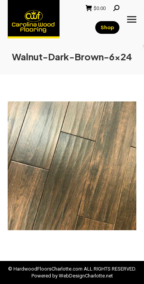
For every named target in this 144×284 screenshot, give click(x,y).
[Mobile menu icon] (131, 19)
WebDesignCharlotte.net (86, 276)
